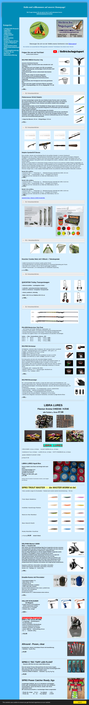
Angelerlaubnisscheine (10, 45)
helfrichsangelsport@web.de (44, 13)
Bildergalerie (72, 44)
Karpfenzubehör (9, 38)
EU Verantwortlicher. (32, 274)
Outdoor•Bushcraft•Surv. (11, 41)
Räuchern (7, 39)
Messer (6, 44)
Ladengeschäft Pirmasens (11, 28)
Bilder (5, 49)
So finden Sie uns (9, 52)
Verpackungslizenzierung (11, 50)
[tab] (53, 93)
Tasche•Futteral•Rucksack (11, 47)
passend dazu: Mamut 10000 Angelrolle (33, 198)
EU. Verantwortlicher (32, 240)
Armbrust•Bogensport (10, 42)
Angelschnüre (8, 33)
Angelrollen (7, 30)
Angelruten (7, 31)
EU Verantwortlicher (32, 93)
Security (6, 36)
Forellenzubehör (8, 35)
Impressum (7, 53)
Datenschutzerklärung (10, 55)
